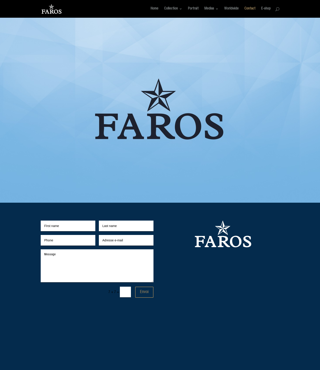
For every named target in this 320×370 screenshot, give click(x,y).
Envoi (144, 292)
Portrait (193, 9)
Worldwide (231, 9)
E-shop (266, 9)
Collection (171, 9)
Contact (249, 9)
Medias (209, 9)
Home (154, 9)
